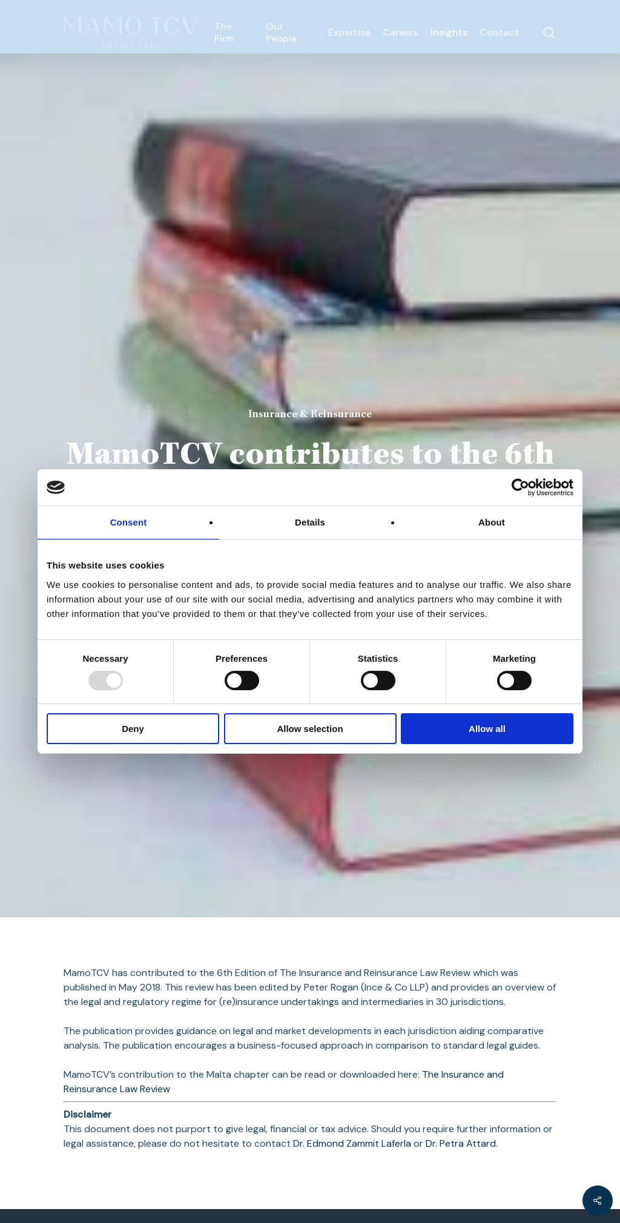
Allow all (487, 729)
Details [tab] (310, 522)
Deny (133, 729)
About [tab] (491, 522)
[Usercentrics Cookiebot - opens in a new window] (520, 487)
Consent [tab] (128, 522)
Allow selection (310, 729)
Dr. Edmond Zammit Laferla (352, 1143)
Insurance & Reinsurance (310, 414)
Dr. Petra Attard (461, 1143)
